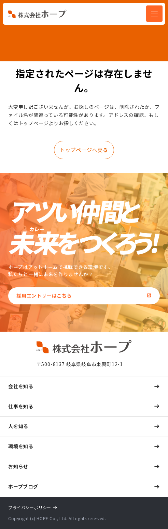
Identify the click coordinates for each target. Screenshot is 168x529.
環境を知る (20, 446)
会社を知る (20, 386)
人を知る (18, 426)
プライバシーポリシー (29, 507)
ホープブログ (23, 486)
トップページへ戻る (84, 149)
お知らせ (18, 466)
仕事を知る (20, 406)
